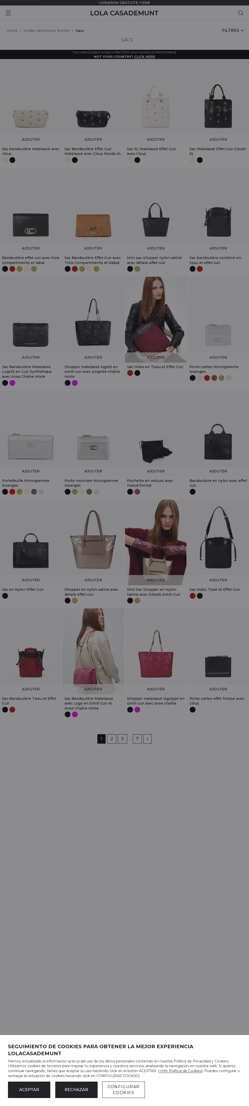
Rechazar (76, 1089)
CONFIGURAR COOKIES (124, 1089)
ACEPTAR (29, 1089)
